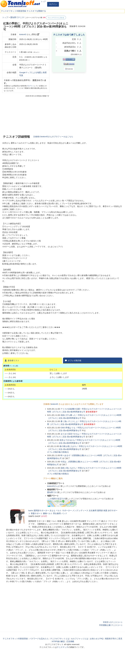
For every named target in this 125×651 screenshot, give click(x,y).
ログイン (53, 4)
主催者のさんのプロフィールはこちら (53, 137)
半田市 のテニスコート (113, 622)
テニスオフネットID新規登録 (13, 11)
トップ (43, 1)
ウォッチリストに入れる (56, 18)
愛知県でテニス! (17, 17)
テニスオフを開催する (36, 11)
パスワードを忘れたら (39, 639)
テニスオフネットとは (59, 639)
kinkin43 (22, 34)
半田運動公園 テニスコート (111, 625)
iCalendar (69, 69)
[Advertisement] (106, 30)
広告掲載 (70, 641)
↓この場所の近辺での (56, 499)
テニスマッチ (62, 647)
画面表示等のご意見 (113, 639)
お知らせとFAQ (96, 639)
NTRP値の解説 (58, 641)
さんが (54, 486)
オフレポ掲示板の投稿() (58, 452)
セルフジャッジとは (79, 639)
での (52, 492)
